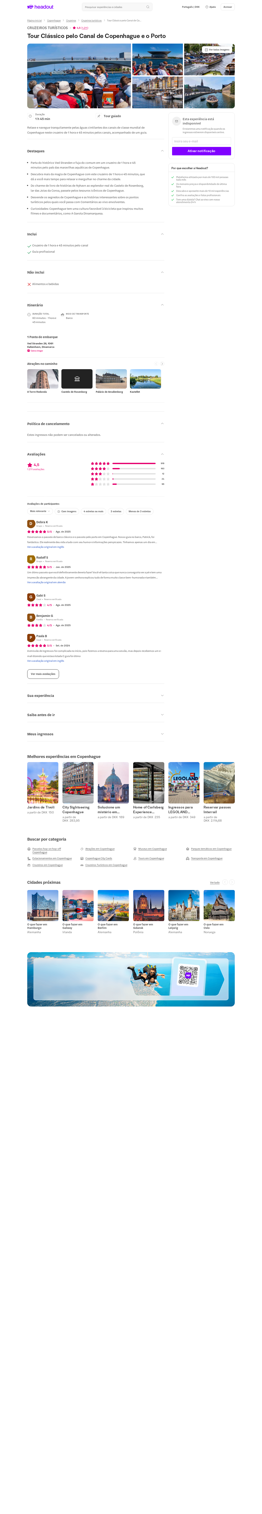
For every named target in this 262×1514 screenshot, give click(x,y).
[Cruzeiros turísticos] (91, 20)
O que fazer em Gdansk (143, 926)
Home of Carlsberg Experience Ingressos (148, 809)
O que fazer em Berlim (108, 926)
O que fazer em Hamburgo (37, 926)
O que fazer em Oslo (214, 926)
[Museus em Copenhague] (150, 849)
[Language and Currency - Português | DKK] (190, 6)
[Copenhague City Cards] (96, 858)
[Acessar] (228, 6)
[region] (95, 347)
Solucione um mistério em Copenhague (109, 809)
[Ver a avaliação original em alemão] (46, 582)
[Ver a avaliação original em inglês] (45, 546)
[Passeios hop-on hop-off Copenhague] (51, 850)
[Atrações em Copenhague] (97, 849)
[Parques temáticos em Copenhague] (209, 849)
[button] (210, 6)
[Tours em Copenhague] (148, 858)
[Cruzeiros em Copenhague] (45, 865)
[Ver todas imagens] (217, 49)
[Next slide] (162, 364)
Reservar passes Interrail (217, 809)
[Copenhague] (54, 20)
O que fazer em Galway (72, 926)
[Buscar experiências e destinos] (117, 7)
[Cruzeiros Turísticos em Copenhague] (103, 865)
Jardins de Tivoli (40, 807)
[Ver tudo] (215, 882)
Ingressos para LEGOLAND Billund (180, 809)
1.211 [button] (84, 27)
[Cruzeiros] (71, 20)
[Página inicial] (34, 20)
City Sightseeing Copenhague (76, 809)
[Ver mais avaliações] (43, 674)
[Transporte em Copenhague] (204, 858)
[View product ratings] (80, 27)
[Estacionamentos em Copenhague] (49, 858)
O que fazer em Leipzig (178, 926)
